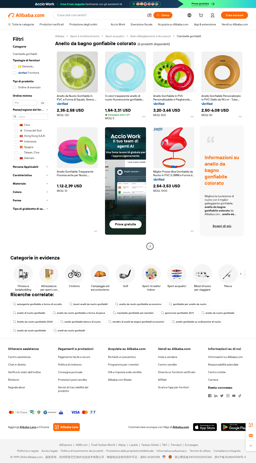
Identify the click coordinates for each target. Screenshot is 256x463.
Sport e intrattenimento (84, 36)
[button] (149, 15)
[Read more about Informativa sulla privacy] (171, 451)
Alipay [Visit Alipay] (122, 444)
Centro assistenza (19, 357)
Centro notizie (217, 372)
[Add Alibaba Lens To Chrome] (66, 427)
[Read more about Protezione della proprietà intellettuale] (129, 451)
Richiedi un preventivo (122, 357)
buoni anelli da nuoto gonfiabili (88, 304)
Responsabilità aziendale (223, 364)
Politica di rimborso (70, 364)
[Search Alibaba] (100, 15)
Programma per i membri (123, 364)
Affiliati (162, 379)
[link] (251, 425)
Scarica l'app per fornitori (173, 387)
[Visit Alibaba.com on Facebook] (210, 395)
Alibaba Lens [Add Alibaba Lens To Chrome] (28, 427)
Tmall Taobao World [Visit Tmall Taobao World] (103, 444)
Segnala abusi (16, 387)
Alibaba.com (181, 427)
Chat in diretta (17, 364)
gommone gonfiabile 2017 (177, 313)
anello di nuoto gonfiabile (29, 313)
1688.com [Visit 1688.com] (81, 444)
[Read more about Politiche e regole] (27, 451)
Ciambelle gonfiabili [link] (189, 36)
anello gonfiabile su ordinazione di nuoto (196, 321)
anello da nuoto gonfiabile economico (138, 304)
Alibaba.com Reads (120, 379)
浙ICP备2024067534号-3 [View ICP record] (230, 457)
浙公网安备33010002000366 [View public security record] (193, 457)
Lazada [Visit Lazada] (133, 444)
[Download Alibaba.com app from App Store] (205, 427)
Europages (191, 444)
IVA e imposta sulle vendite (125, 372)
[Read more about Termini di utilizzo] (199, 451)
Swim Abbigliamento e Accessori (150, 36)
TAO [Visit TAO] (164, 444)
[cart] (202, 15)
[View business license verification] (164, 457)
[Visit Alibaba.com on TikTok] (240, 395)
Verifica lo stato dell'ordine (24, 372)
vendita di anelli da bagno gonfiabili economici (136, 321)
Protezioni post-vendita (72, 379)
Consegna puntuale (70, 372)
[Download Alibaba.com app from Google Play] (234, 427)
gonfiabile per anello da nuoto (187, 304)
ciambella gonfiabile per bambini (133, 313)
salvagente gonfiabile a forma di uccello (37, 304)
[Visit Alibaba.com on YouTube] (234, 395)
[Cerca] (162, 15)
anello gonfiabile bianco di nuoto (80, 321)
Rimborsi (13, 379)
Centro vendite (167, 364)
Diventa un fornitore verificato (176, 372)
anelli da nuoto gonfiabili (69, 330)
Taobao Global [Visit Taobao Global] (150, 444)
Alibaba (59, 36)
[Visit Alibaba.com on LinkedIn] (216, 395)
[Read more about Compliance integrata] (226, 451)
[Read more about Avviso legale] (49, 451)
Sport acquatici (114, 36)
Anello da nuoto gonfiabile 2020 (33, 321)
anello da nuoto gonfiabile (217, 313)
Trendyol (176, 444)
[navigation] (30, 141)
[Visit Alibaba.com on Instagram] (228, 395)
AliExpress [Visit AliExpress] (65, 444)
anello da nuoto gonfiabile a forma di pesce (79, 313)
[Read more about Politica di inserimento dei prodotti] (81, 451)
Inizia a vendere (167, 357)
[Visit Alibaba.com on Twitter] (222, 395)
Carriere (213, 379)
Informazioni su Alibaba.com (225, 357)
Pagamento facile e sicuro (74, 357)
